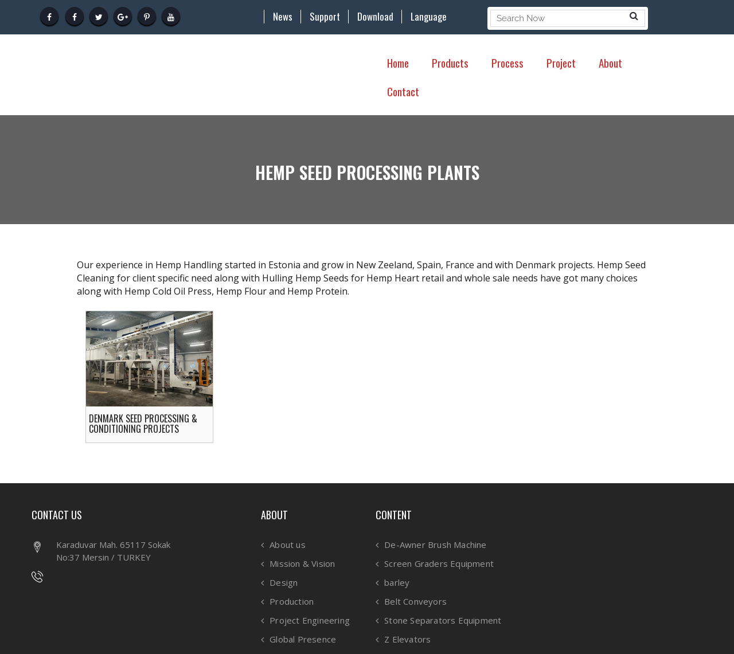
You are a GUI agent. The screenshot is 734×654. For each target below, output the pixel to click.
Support (325, 17)
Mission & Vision (302, 564)
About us (288, 545)
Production (292, 601)
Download (375, 17)
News (282, 17)
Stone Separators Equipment (442, 620)
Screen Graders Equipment (439, 564)
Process (507, 62)
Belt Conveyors (415, 601)
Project (561, 62)
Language (429, 17)
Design (284, 582)
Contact (403, 91)
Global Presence (303, 639)
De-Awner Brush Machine (435, 545)
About (610, 62)
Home (398, 62)
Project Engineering (310, 620)
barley (396, 582)
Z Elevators (407, 639)
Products (450, 62)
